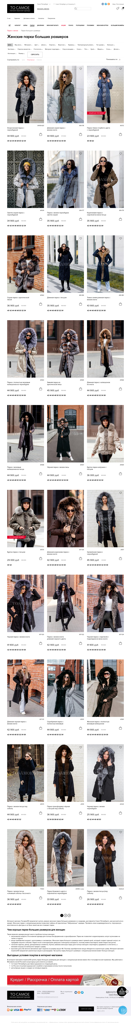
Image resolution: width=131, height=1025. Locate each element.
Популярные (30, 60)
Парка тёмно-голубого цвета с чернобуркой (98, 129)
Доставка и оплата (29, 18)
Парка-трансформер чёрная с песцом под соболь (58, 808)
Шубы (25, 25)
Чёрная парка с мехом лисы (58, 467)
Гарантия (17, 18)
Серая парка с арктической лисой (18, 299)
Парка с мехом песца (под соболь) (97, 892)
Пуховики (90, 25)
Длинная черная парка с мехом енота (16, 723)
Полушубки (80, 25)
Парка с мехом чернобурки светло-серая (58, 214)
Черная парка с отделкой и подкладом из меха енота (97, 638)
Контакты (41, 18)
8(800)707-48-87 (115, 992)
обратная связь (86, 1009)
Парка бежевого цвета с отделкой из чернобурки (57, 892)
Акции (63, 25)
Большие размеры (117, 25)
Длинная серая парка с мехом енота (56, 129)
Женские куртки (102, 25)
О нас (9, 18)
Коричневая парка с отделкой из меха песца (96, 214)
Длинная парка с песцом (57, 298)
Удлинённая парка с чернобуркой (95, 553)
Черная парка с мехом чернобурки (96, 808)
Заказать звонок (43, 9)
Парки (32, 25)
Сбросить (35, 55)
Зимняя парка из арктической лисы (54, 383)
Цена (23, 60)
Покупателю (51, 18)
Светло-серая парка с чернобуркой (15, 214)
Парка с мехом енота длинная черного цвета (56, 638)
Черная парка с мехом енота (18, 637)
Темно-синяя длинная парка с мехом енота (98, 299)
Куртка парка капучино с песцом (96, 468)
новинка (10, 279)
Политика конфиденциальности (47, 997)
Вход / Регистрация (118, 4)
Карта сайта (100, 1011)
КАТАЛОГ (18, 25)
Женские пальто (52, 25)
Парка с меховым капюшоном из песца (15, 468)
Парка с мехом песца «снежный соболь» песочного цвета (19, 892)
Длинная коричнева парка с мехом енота (58, 553)
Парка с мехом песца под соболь (17, 808)
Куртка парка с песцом (16, 552)
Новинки (39, 60)
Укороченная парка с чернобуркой (15, 129)
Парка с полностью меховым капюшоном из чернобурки (18, 383)
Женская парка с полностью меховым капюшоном (98, 723)
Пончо (70, 25)
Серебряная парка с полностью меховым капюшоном (55, 723)
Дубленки (40, 25)
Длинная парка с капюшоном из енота (98, 383)
